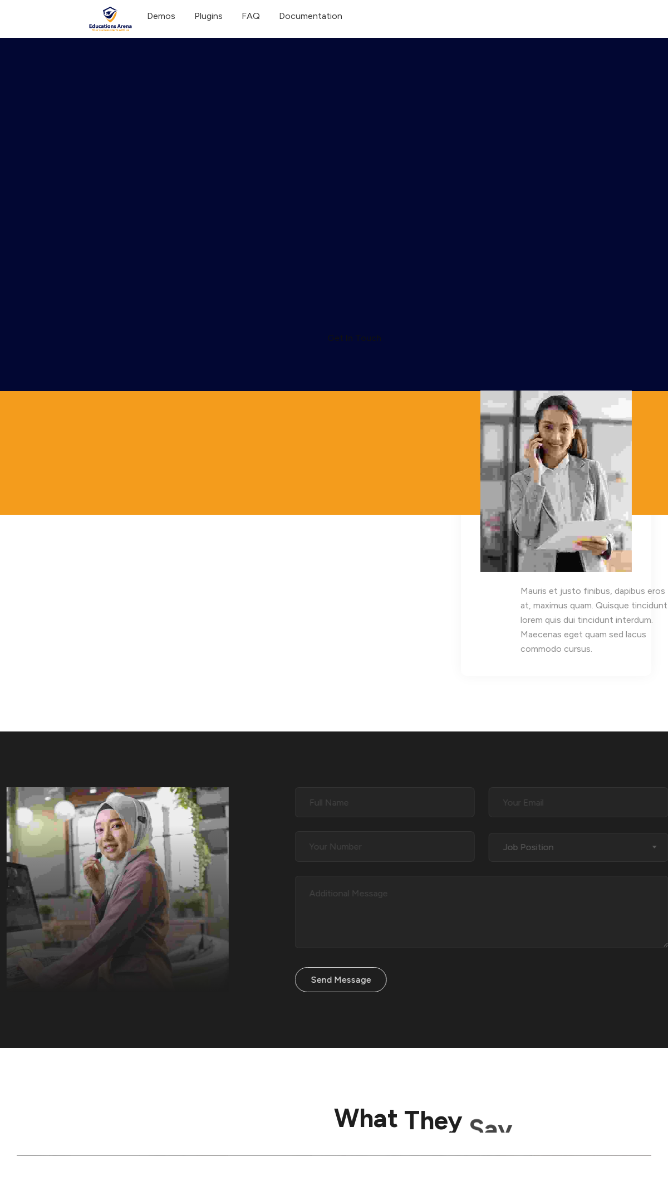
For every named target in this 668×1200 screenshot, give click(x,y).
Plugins (208, 16)
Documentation (310, 16)
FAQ (251, 16)
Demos (161, 16)
